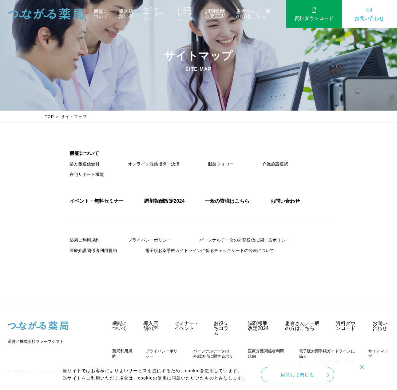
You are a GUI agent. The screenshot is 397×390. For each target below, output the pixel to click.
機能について (100, 14)
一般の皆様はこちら (227, 201)
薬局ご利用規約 (84, 240)
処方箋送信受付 (84, 163)
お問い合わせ (369, 18)
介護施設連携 (275, 163)
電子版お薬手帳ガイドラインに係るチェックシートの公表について (209, 250)
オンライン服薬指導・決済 (154, 163)
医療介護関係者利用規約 (93, 250)
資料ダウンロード (314, 18)
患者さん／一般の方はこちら (253, 14)
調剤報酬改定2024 (215, 14)
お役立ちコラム (184, 13)
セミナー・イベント (154, 13)
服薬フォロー (221, 163)
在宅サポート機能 (86, 174)
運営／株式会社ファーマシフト (36, 341)
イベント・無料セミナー (96, 201)
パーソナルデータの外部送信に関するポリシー (244, 240)
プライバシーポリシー (149, 240)
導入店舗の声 (126, 14)
